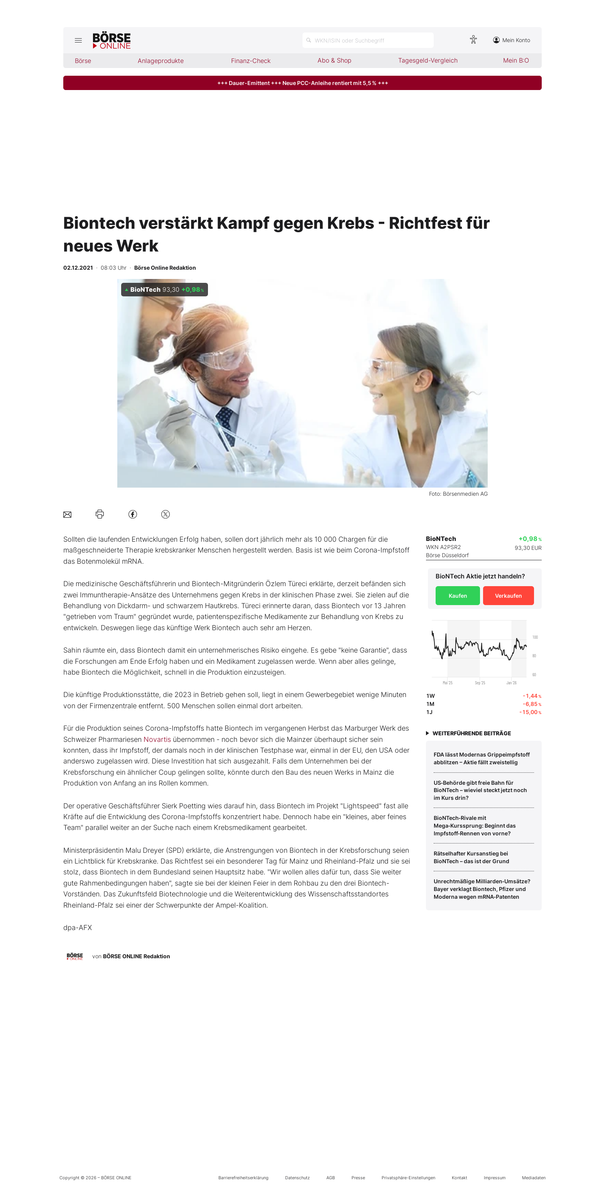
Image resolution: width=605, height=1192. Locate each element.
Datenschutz (297, 1177)
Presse (358, 1177)
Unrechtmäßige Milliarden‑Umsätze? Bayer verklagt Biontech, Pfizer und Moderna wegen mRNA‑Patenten (482, 889)
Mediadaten (534, 1177)
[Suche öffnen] (368, 40)
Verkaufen (508, 595)
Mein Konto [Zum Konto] (511, 40)
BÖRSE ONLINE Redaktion (136, 956)
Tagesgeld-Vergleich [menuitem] (428, 60)
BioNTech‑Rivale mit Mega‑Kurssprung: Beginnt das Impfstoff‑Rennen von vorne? (475, 825)
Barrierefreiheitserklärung (243, 1177)
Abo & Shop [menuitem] (335, 60)
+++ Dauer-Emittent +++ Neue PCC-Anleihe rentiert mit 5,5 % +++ (302, 83)
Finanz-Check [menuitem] (250, 61)
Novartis (157, 739)
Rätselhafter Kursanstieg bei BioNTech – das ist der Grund (471, 857)
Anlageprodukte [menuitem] (161, 61)
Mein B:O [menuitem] (516, 60)
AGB (330, 1177)
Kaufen (458, 595)
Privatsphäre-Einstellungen (408, 1177)
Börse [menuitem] (83, 61)
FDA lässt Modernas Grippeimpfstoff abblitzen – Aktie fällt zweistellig (482, 758)
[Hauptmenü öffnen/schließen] (78, 40)
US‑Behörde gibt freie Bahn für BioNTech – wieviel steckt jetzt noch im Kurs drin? (480, 790)
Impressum (494, 1177)
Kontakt (459, 1177)
